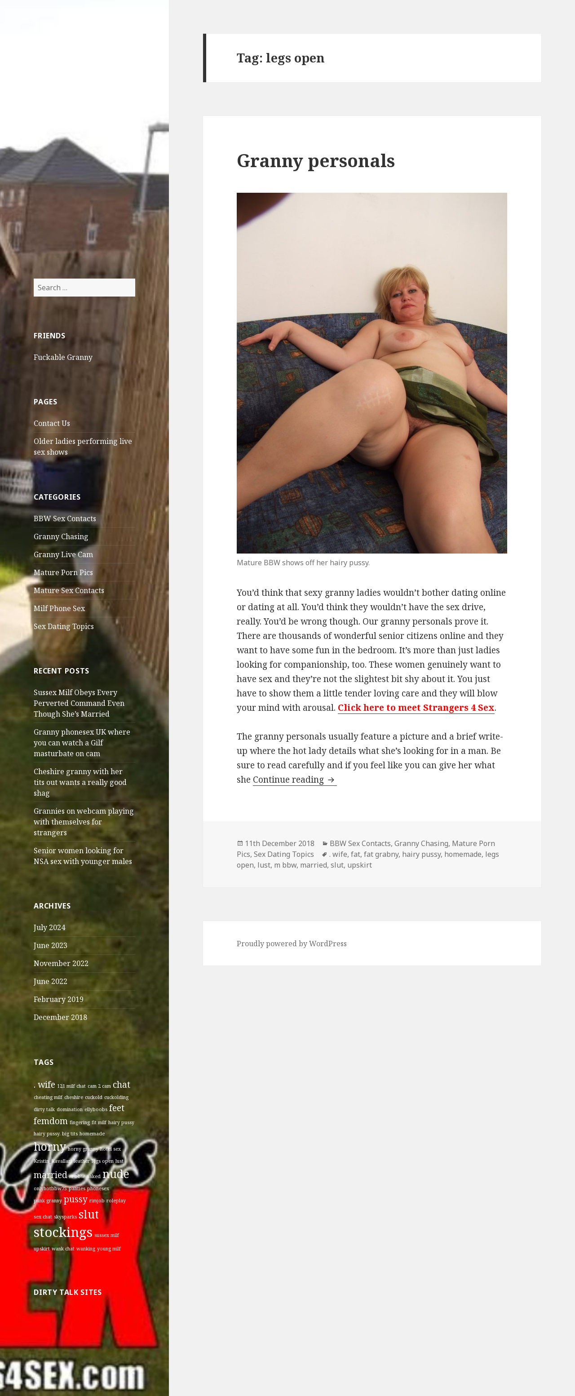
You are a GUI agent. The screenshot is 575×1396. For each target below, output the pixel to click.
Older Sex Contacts (62, 47)
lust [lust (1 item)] (119, 1161)
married (313, 865)
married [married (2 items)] (50, 1175)
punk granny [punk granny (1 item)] (48, 1200)
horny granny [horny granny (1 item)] (83, 1149)
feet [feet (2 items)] (116, 1108)
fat (355, 854)
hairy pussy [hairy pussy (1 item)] (121, 1122)
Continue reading (295, 779)
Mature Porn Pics (63, 572)
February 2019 (59, 999)
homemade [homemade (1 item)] (92, 1133)
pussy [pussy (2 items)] (76, 1199)
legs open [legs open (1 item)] (103, 1161)
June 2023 (50, 945)
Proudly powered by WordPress (292, 943)
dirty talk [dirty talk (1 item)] (44, 1109)
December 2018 (60, 1017)
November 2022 (61, 963)
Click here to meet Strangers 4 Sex (416, 708)
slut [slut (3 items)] (89, 1214)
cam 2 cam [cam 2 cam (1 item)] (99, 1086)
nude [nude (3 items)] (115, 1173)
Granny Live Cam (63, 554)
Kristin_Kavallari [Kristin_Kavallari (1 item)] (53, 1161)
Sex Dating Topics (64, 626)
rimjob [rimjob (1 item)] (97, 1200)
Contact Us (52, 423)
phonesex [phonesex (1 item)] (98, 1188)
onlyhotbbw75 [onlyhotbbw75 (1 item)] (50, 1188)
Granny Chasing (61, 536)
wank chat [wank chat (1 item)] (63, 1248)
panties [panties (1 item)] (77, 1188)
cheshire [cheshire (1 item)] (73, 1097)
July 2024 (49, 927)
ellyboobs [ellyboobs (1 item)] (95, 1109)
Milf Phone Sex (59, 608)
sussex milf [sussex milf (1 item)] (106, 1235)
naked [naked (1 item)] (94, 1176)
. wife (338, 854)
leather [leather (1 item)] (82, 1161)
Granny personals (316, 160)
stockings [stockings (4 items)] (63, 1232)
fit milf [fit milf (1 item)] (99, 1122)
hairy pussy (421, 854)
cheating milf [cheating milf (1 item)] (48, 1097)
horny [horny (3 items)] (50, 1146)
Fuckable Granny (63, 357)
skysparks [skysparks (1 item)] (65, 1217)
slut (337, 865)
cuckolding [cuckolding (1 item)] (116, 1097)
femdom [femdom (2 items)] (51, 1121)
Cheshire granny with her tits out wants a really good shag (80, 782)
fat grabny (381, 854)
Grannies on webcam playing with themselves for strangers (84, 822)
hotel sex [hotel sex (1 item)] (110, 1149)
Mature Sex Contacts (69, 590)
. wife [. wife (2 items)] (44, 1084)
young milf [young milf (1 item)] (109, 1248)
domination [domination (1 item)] (70, 1109)
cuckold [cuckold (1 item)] (93, 1097)
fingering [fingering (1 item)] (80, 1122)
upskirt (359, 865)
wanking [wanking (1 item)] (85, 1248)
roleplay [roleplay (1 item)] (116, 1200)
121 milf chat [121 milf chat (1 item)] (71, 1086)
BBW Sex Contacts (65, 518)
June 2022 (50, 981)
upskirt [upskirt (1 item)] (42, 1248)
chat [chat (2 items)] (121, 1084)
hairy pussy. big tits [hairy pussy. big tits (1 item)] (56, 1133)
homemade (463, 854)
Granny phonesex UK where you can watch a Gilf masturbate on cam (82, 742)
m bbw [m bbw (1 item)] (77, 1176)
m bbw (285, 865)
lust (263, 865)
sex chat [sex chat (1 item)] (43, 1217)
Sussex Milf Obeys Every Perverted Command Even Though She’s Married (79, 703)
